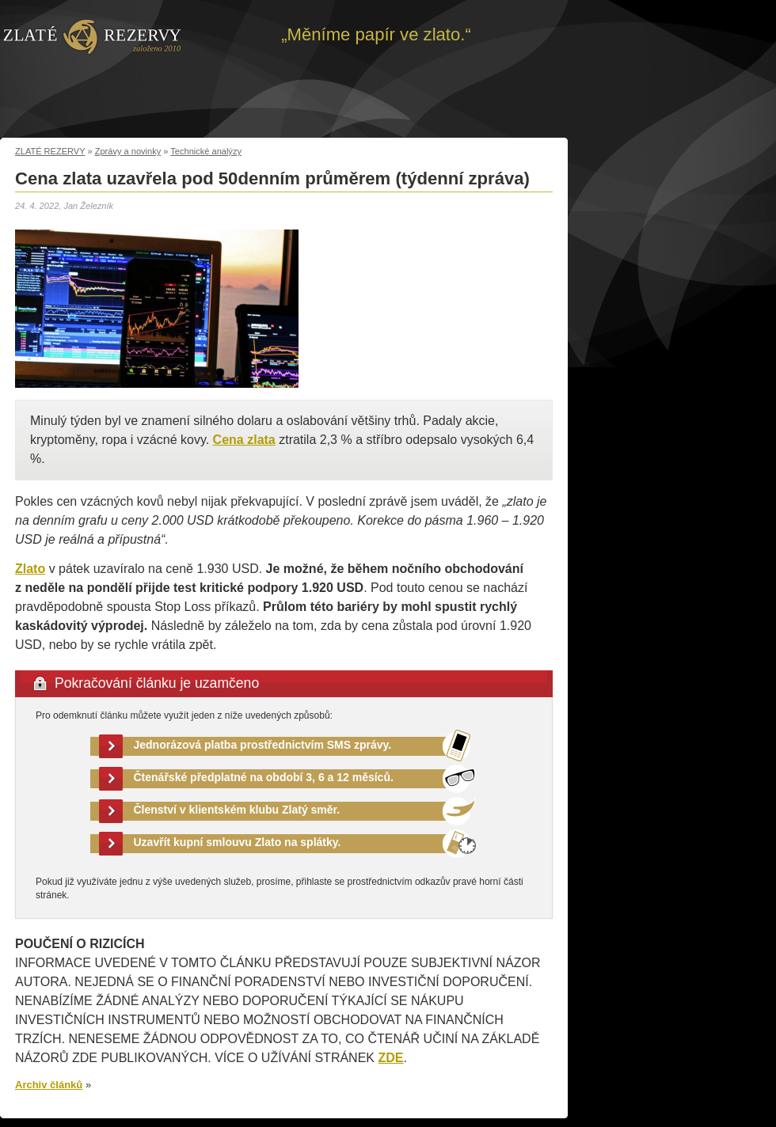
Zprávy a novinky (128, 151)
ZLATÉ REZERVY (50, 151)
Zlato (30, 568)
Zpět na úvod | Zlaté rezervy (92, 35)
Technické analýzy (206, 151)
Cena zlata (244, 439)
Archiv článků (48, 1085)
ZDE (390, 1057)
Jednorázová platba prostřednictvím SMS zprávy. (263, 744)
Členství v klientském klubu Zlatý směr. (237, 809)
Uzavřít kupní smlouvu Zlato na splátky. (237, 842)
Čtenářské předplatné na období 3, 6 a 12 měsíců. (264, 777)
